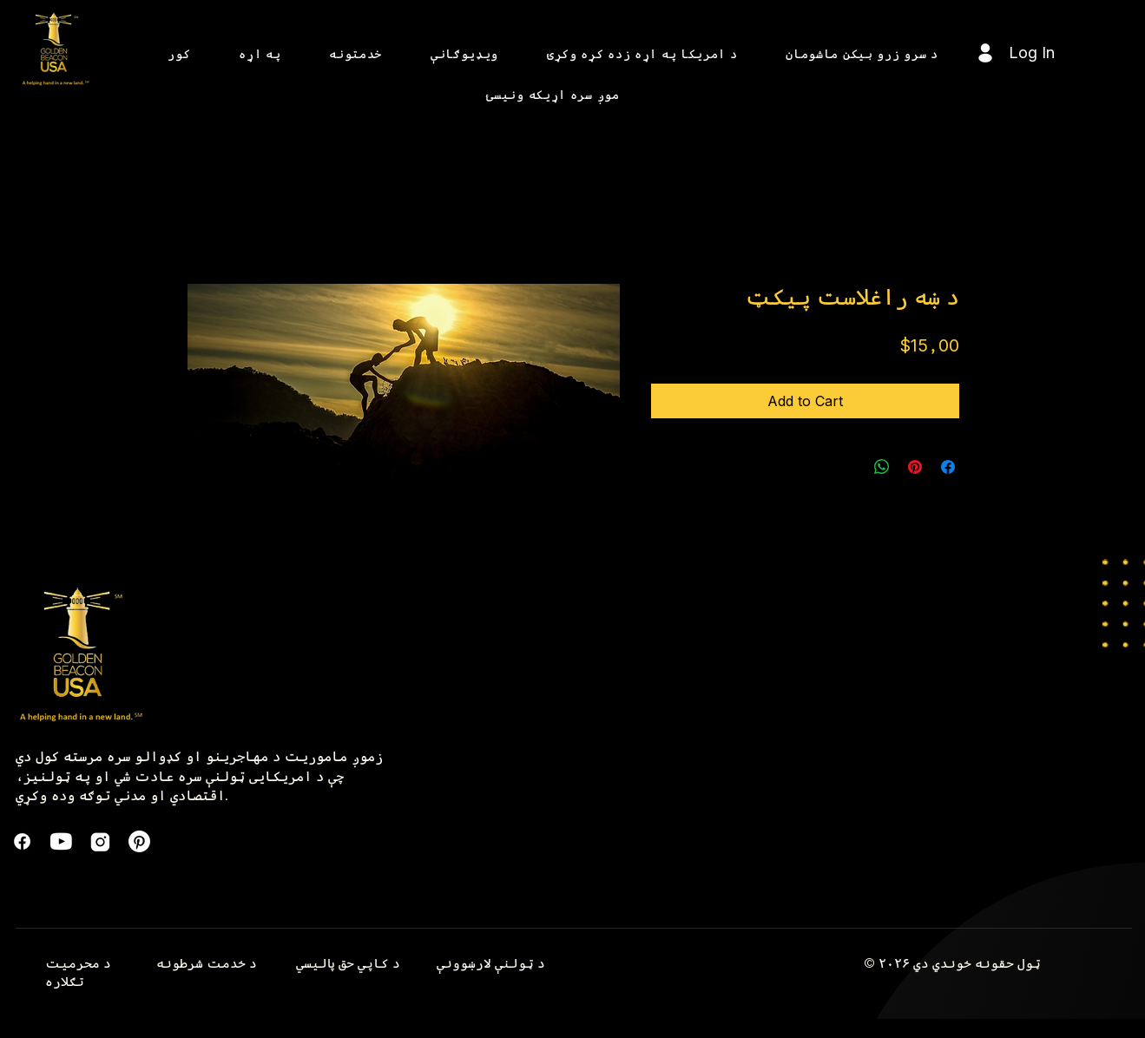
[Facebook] (22, 841)
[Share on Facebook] (948, 467)
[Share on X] (849, 467)
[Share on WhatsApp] (882, 467)
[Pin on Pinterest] (915, 467)
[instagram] (100, 841)
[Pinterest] (139, 841)
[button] (259, 53)
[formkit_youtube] (61, 841)
